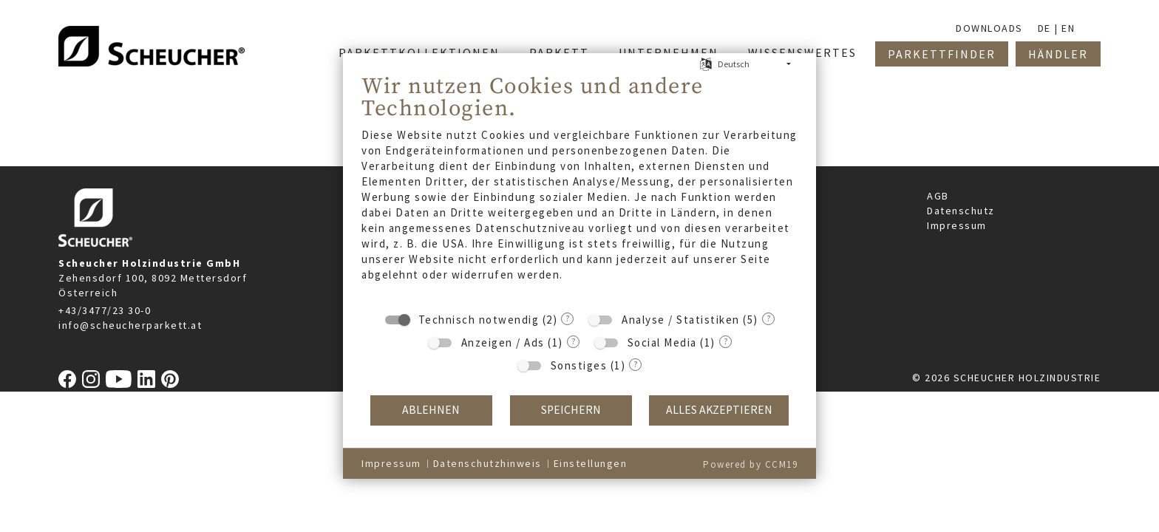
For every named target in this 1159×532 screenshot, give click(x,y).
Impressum (957, 225)
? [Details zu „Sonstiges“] (635, 363)
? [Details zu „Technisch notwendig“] (567, 318)
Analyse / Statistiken (681, 320)
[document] (579, 188)
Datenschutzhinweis (487, 463)
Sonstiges (579, 365)
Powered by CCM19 (750, 464)
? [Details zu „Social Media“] (725, 341)
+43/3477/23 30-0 (104, 310)
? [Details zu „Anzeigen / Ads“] (573, 341)
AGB (938, 195)
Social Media (662, 342)
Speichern (571, 410)
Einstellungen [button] (591, 463)
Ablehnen (431, 410)
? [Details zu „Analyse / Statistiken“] (768, 318)
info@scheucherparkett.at (130, 325)
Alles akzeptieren (719, 410)
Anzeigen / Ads (503, 342)
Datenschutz (961, 210)
